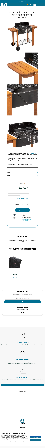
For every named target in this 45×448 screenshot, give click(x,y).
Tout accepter (35, 437)
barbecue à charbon (32, 153)
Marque (22, 172)
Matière (22, 175)
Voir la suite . (22, 242)
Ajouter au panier (22, 210)
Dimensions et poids (22, 169)
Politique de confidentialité (18, 443)
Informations (22, 427)
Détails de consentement (6, 443)
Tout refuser (35, 439)
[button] (22, 225)
